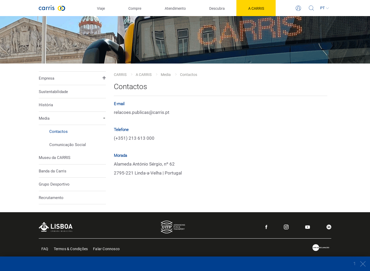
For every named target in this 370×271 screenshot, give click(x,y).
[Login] (298, 8)
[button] (72, 78)
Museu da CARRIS (54, 157)
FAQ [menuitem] (44, 248)
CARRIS (120, 74)
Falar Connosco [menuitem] (106, 248)
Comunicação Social (67, 144)
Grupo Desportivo (54, 184)
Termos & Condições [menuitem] (71, 248)
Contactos (58, 131)
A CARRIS (144, 74)
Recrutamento (51, 197)
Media (166, 74)
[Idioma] (324, 8)
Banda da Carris (52, 171)
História (46, 105)
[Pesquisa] (311, 8)
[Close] (360, 264)
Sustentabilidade (53, 91)
